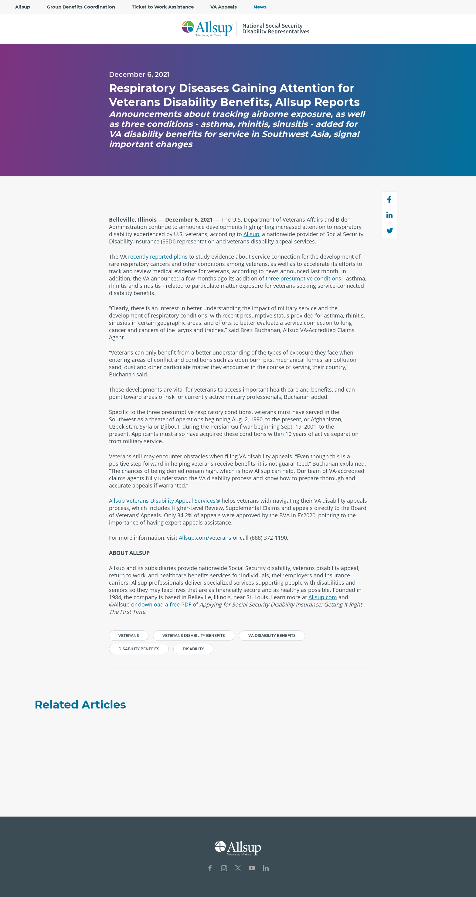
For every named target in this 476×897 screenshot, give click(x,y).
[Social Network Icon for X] (238, 869)
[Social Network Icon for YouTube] (252, 869)
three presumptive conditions (303, 278)
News (260, 7)
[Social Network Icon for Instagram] (224, 869)
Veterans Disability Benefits (193, 635)
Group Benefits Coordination (81, 7)
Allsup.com (322, 597)
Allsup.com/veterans (205, 537)
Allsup (22, 7)
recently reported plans (158, 256)
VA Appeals (223, 7)
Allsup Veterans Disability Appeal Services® (164, 500)
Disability (193, 649)
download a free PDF (164, 604)
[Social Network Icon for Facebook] (210, 869)
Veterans (128, 635)
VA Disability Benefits (272, 635)
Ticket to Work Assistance (163, 7)
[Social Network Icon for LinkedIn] (266, 869)
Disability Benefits (138, 649)
